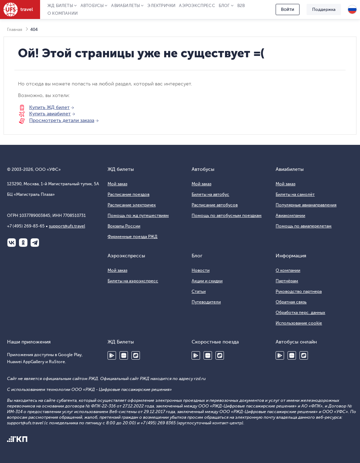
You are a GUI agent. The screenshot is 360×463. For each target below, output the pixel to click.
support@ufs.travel (67, 226)
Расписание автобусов (215, 204)
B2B (241, 5)
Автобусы (92, 5)
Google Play (112, 355)
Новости (201, 270)
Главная (14, 29)
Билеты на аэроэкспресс (133, 280)
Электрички (161, 5)
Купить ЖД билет (49, 107)
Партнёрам (287, 280)
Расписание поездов (128, 194)
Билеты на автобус (210, 194)
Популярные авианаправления (306, 204)
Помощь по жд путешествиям (138, 215)
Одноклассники (23, 242)
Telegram (34, 242)
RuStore (135, 355)
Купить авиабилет (50, 113)
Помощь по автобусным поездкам (227, 215)
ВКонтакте (11, 242)
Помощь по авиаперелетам (304, 226)
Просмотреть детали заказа (61, 120)
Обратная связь (291, 302)
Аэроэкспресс (197, 5)
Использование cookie (299, 323)
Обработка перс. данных (300, 312)
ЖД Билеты (60, 5)
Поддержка (323, 9)
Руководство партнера (299, 291)
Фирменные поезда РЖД (133, 236)
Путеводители (206, 302)
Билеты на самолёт (295, 194)
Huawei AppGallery (124, 355)
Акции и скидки (207, 280)
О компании (62, 13)
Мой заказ (117, 183)
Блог (224, 5)
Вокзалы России (124, 226)
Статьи (199, 291)
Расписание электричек (132, 204)
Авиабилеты (125, 5)
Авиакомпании (290, 215)
